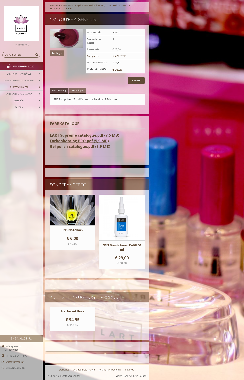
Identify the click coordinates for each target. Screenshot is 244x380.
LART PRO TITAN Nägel (19, 73)
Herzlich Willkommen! (110, 369)
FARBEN (19, 107)
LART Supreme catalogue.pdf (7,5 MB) (84, 135)
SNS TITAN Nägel (19, 87)
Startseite (55, 5)
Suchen (37, 55)
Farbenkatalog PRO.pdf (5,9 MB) (79, 140)
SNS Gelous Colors (118, 5)
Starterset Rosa (72, 311)
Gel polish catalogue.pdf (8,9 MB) (80, 146)
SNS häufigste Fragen (84, 369)
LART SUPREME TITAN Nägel (19, 80)
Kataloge (129, 369)
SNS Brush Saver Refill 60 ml (122, 247)
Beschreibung (59, 90)
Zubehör (19, 100)
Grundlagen (77, 90)
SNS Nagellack (72, 230)
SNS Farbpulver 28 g (94, 5)
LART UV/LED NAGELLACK (19, 93)
